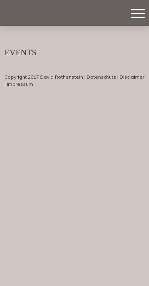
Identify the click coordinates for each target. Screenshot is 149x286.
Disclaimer (132, 77)
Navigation (138, 13)
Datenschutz (101, 77)
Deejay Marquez (44, 13)
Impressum (20, 84)
